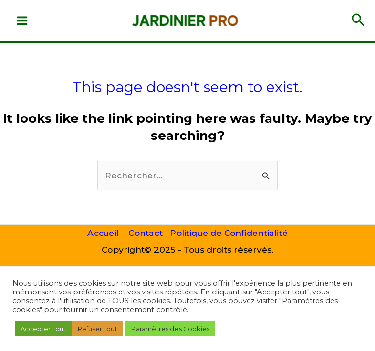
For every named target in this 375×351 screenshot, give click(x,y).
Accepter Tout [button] (43, 328)
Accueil (103, 233)
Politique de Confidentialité (229, 233)
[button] (358, 21)
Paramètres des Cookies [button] (170, 328)
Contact (145, 233)
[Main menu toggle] (22, 20)
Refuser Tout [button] (97, 328)
